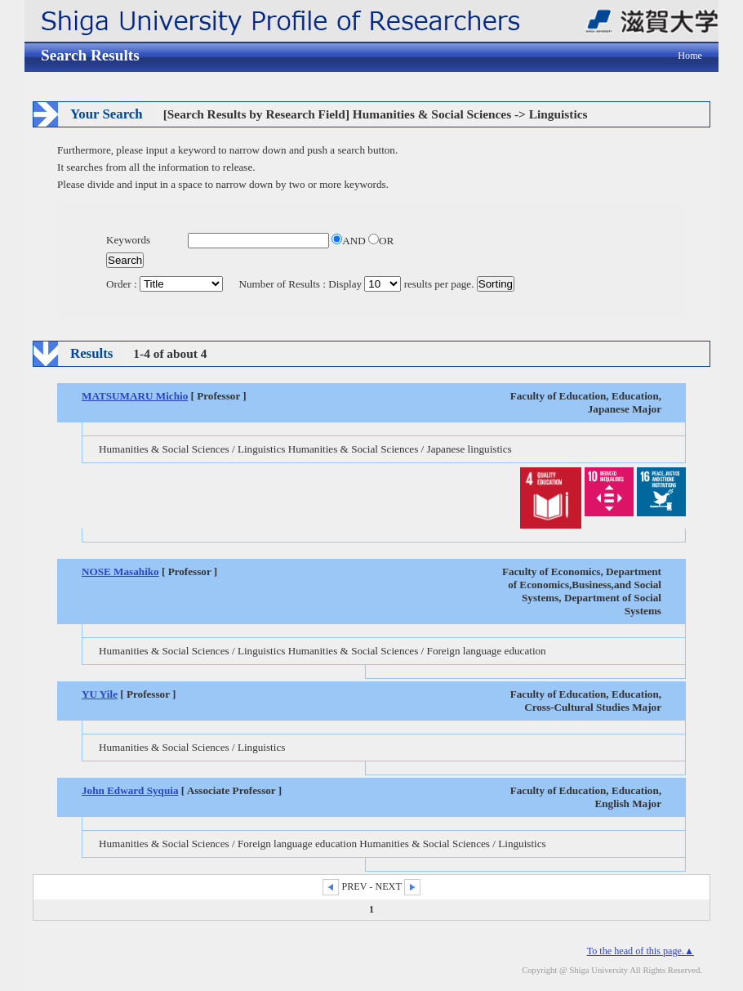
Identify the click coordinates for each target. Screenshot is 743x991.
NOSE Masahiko (120, 571)
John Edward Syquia (130, 790)
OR (381, 240)
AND (349, 240)
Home (690, 55)
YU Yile (100, 694)
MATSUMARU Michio (135, 396)
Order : (165, 284)
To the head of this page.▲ (640, 951)
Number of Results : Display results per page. (358, 284)
